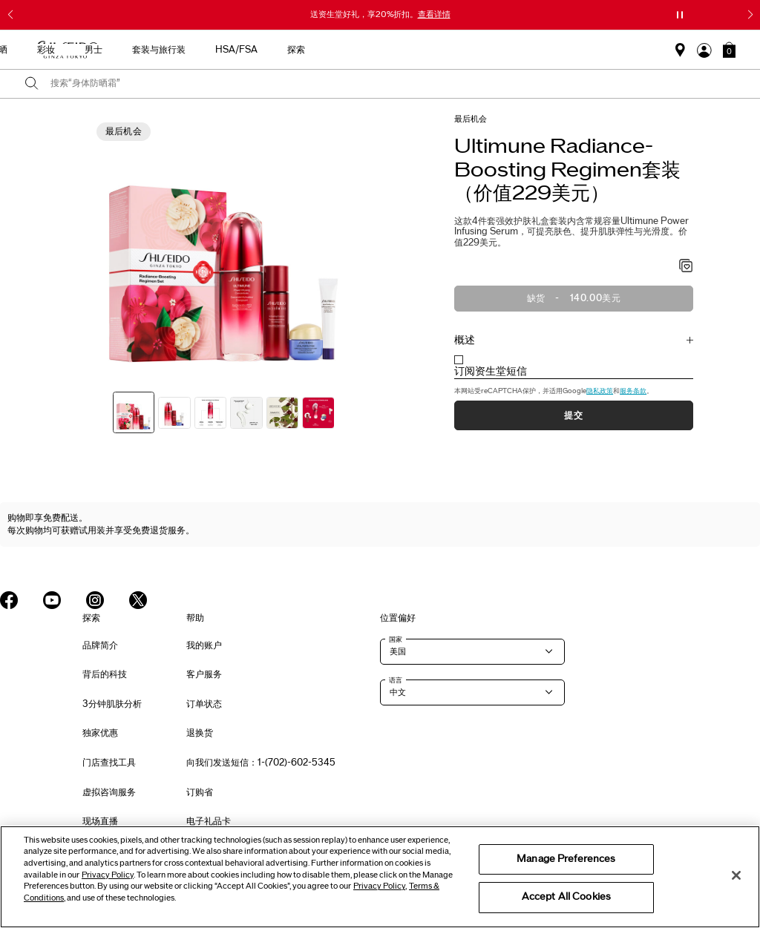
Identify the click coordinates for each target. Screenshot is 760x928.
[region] (380, 877)
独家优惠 (100, 733)
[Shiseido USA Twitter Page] (138, 600)
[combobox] (393, 84)
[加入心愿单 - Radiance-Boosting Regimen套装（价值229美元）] (686, 267)
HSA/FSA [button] (572, 50)
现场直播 (100, 821)
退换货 (199, 733)
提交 (573, 415)
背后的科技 (104, 674)
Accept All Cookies (566, 897)
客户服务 (204, 674)
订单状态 (204, 704)
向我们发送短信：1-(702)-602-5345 (260, 762)
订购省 (199, 792)
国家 (395, 639)
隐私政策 (599, 391)
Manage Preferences (566, 859)
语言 (395, 680)
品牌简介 (100, 645)
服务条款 (633, 391)
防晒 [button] (334, 50)
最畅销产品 (160, 50)
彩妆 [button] (381, 50)
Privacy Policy (108, 875)
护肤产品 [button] (277, 50)
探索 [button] (632, 50)
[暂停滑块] (680, 15)
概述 (464, 340)
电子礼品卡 (208, 821)
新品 (221, 50)
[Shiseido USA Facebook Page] (9, 600)
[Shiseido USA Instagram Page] (95, 600)
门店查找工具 (109, 762)
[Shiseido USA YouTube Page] (52, 600)
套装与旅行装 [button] (494, 50)
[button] (729, 50)
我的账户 (204, 645)
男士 (429, 50)
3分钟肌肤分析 (112, 704)
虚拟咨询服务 (109, 792)
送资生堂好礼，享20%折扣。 (380, 14)
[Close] (736, 875)
